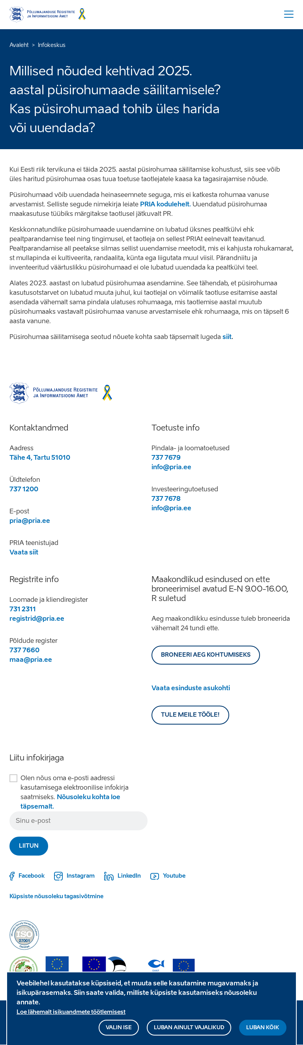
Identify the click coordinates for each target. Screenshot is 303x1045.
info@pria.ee (171, 467)
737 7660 (24, 650)
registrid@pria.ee (36, 618)
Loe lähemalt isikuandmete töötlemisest (71, 1016)
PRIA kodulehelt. (165, 204)
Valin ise (119, 1031)
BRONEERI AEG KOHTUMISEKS (206, 655)
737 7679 (166, 457)
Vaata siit (23, 552)
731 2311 (22, 609)
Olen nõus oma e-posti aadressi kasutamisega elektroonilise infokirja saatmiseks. (75, 792)
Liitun (29, 846)
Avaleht (19, 45)
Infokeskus (51, 45)
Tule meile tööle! (190, 715)
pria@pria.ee (29, 520)
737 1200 (23, 489)
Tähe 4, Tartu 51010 (39, 457)
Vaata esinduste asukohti (191, 688)
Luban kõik (262, 1031)
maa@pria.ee (30, 659)
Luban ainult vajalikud (189, 1031)
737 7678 (166, 498)
